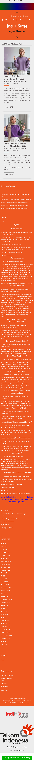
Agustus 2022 (5, 602)
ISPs (2, 680)
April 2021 (4, 614)
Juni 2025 (4, 576)
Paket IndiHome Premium (16, 366)
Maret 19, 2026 (10, 81)
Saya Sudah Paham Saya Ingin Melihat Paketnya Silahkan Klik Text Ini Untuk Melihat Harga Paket (17, 499)
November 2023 (6, 591)
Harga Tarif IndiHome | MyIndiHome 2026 (14, 205)
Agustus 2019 (5, 638)
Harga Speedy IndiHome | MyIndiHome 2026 (15, 208)
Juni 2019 (4, 641)
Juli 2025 (4, 573)
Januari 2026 (5, 558)
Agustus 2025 (5, 570)
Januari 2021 (5, 617)
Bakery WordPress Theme (17, 698)
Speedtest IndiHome (7, 522)
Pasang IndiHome (15, 289)
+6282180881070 (18, 750)
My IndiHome (5, 525)
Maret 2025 (5, 582)
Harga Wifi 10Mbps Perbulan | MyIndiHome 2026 (16, 199)
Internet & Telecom (7, 675)
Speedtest (4, 690)
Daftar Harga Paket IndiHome (10, 519)
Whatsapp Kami (25, 493)
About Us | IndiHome (7, 511)
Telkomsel (4, 686)
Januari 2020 (5, 623)
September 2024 (6, 588)
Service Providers (6, 678)
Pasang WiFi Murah (7, 528)
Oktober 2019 (5, 632)
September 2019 (6, 635)
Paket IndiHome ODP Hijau (21, 369)
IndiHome (21, 81)
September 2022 (6, 600)
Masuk (3, 660)
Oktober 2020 (5, 620)
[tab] (17, 12)
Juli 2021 (4, 611)
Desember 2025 (6, 561)
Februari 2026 (5, 555)
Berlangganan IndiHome (22, 401)
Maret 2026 (5, 552)
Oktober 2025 (5, 567)
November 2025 (6, 564)
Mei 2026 (4, 546)
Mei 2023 (4, 594)
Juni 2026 (4, 543)
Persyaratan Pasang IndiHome (19, 477)
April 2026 (4, 549)
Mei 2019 (4, 644)
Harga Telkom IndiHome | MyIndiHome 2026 (15, 202)
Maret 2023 (5, 597)
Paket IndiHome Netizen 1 (9, 364)
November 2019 (6, 629)
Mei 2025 (4, 579)
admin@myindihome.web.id (17, 747)
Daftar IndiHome (6, 234)
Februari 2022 (5, 608)
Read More (9, 107)
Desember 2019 (6, 626)
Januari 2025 (5, 585)
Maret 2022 (5, 605)
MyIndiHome (17, 31)
